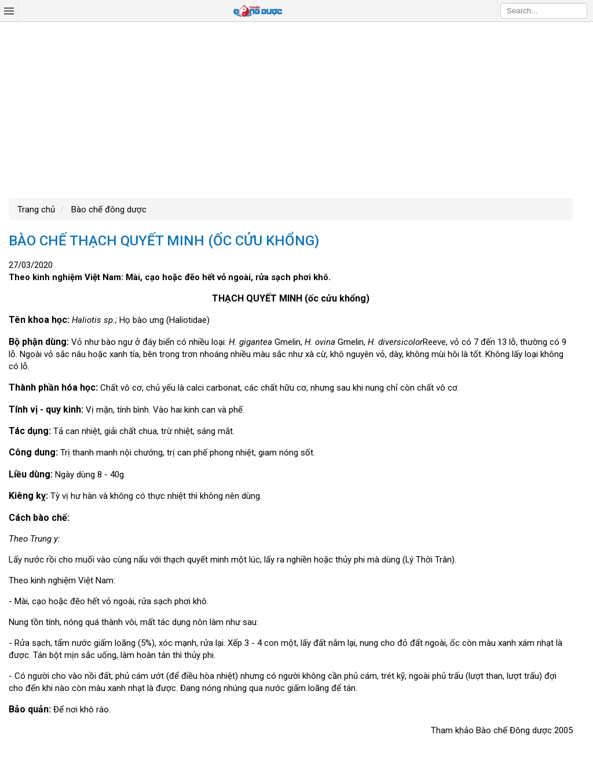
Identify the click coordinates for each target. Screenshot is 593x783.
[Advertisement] (296, 109)
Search (578, 10)
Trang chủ (36, 209)
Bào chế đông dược (108, 209)
